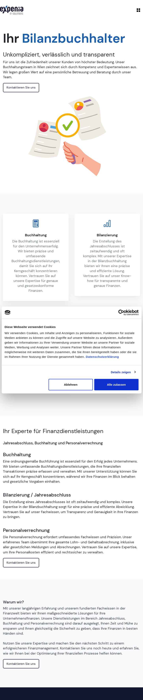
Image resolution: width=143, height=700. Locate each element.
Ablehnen (70, 384)
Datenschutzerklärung (102, 356)
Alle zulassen (116, 384)
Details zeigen (121, 372)
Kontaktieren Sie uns (21, 88)
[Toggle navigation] (138, 10)
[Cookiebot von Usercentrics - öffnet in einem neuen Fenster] (121, 312)
